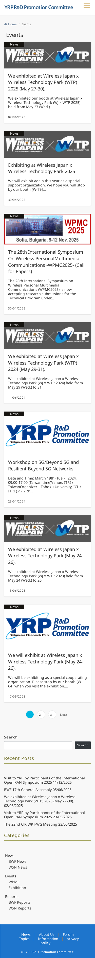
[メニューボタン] (87, 7)
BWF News (17, 861)
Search (11, 737)
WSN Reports (20, 908)
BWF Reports (19, 902)
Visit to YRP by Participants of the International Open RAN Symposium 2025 (44, 780)
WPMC (14, 881)
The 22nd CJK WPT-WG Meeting (30, 824)
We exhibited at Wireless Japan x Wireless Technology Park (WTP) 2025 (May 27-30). (39, 798)
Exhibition (17, 887)
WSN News (18, 867)
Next (63, 714)
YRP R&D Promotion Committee (50, 952)
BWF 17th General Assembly (28, 789)
